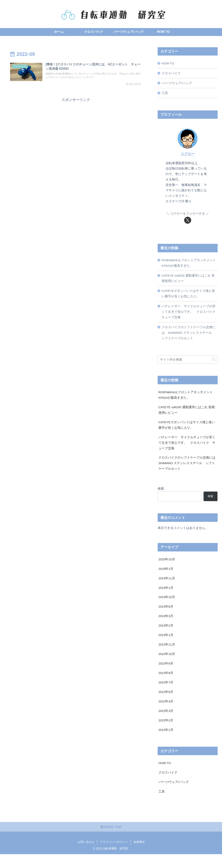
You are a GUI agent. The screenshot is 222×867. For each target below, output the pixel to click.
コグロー (187, 155)
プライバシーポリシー (114, 854)
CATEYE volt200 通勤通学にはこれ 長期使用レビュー (189, 280)
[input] (188, 363)
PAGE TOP (111, 840)
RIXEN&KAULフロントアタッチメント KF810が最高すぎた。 (188, 264)
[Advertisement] (76, 131)
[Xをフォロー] (187, 221)
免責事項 (139, 854)
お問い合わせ (86, 854)
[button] (213, 363)
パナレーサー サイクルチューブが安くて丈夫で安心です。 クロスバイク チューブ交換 (190, 314)
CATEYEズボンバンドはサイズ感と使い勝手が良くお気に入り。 (189, 295)
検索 (161, 495)
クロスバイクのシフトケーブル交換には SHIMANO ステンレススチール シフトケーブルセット (189, 336)
